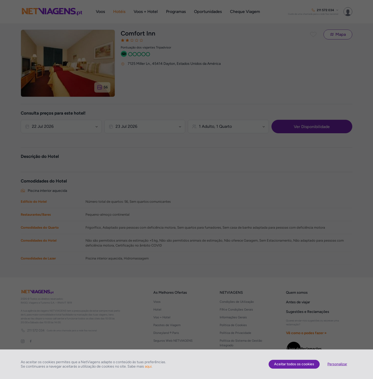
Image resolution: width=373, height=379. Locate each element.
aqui (148, 366)
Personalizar (337, 364)
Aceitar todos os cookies (294, 364)
